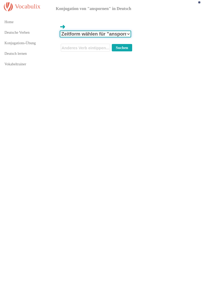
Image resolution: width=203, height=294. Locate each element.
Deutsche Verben (17, 33)
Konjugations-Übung (20, 43)
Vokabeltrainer (15, 64)
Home (8, 22)
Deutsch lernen (15, 54)
